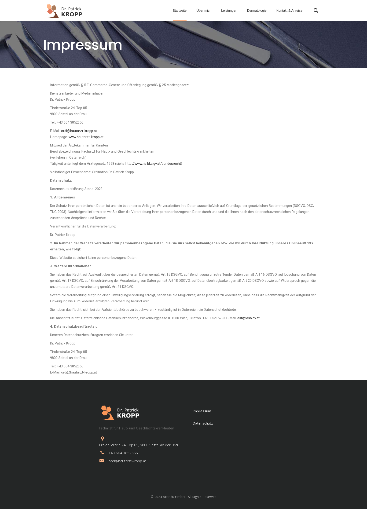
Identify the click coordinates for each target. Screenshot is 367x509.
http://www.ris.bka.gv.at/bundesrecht (153, 163)
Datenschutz (203, 423)
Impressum (202, 411)
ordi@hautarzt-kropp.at (79, 131)
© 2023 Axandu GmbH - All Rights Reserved (184, 496)
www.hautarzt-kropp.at (86, 137)
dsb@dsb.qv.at (248, 318)
